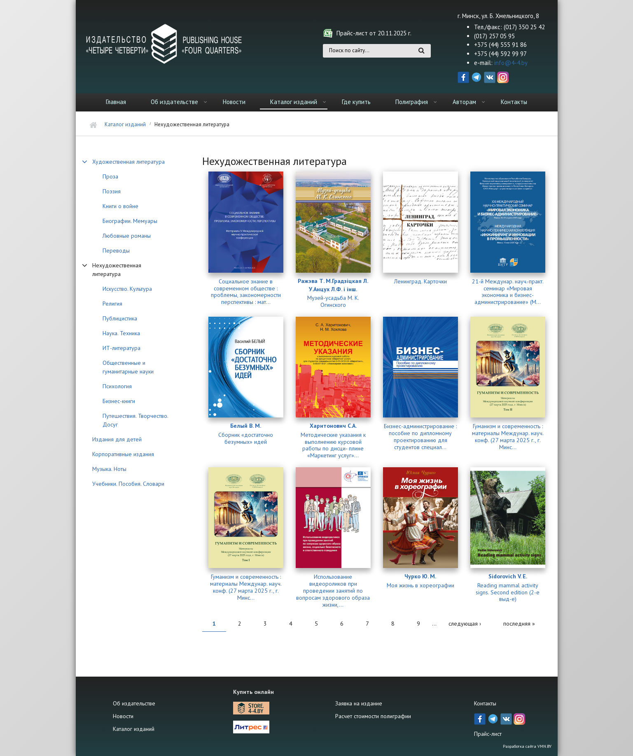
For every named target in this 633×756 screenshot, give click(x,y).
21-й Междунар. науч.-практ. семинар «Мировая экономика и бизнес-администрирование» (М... (508, 292)
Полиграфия (411, 102)
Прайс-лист (488, 733)
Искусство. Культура (127, 288)
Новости (234, 102)
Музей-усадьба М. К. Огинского (333, 301)
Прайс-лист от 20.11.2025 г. (373, 33)
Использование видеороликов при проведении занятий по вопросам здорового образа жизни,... (333, 590)
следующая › (464, 623)
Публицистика (120, 318)
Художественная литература (128, 161)
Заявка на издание (358, 703)
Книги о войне (120, 206)
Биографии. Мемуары (130, 221)
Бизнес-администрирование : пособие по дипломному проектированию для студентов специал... (420, 436)
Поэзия (112, 191)
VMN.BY (544, 746)
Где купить (356, 102)
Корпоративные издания (123, 454)
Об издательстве (174, 102)
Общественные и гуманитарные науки (128, 367)
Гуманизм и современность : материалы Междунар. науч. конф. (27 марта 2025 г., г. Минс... (508, 436)
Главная (116, 102)
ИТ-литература (121, 348)
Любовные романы (127, 235)
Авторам (464, 102)
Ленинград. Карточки (420, 281)
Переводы (116, 250)
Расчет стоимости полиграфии (373, 716)
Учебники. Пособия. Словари (128, 483)
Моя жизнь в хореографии (420, 585)
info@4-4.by (511, 63)
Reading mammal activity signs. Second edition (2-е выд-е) (508, 592)
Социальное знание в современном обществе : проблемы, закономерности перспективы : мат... (246, 292)
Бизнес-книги (119, 401)
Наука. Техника (121, 333)
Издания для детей (117, 439)
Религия (112, 303)
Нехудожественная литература (116, 270)
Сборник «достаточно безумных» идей (245, 438)
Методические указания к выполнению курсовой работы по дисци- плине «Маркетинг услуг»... (333, 445)
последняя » (519, 623)
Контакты (514, 102)
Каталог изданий (293, 102)
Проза (110, 176)
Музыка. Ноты (109, 469)
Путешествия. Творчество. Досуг (135, 420)
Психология (117, 386)
